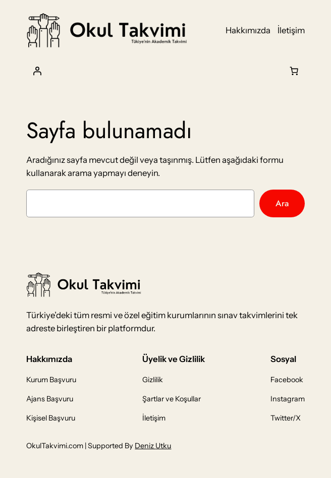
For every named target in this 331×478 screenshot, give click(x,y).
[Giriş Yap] (36, 70)
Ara (282, 203)
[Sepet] (294, 70)
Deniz (145, 445)
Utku (163, 445)
